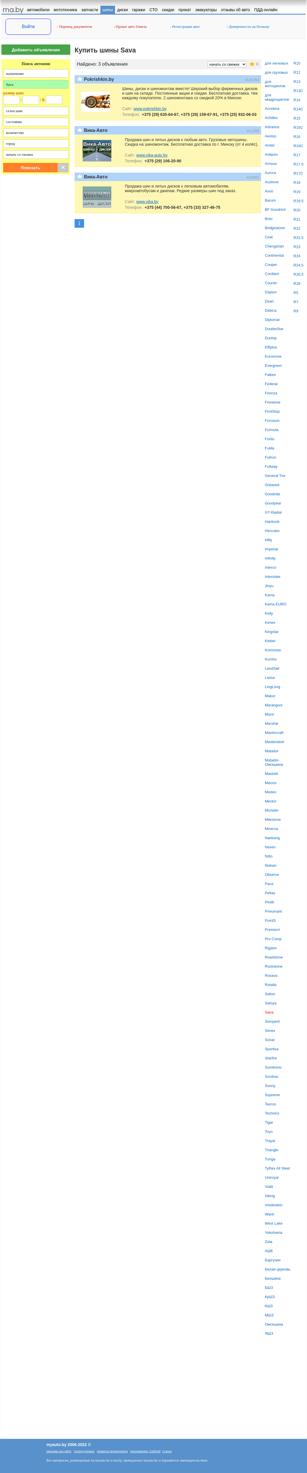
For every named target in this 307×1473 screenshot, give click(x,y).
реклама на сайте (58, 1451)
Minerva (271, 829)
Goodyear (273, 503)
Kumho (271, 659)
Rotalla (270, 985)
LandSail (272, 668)
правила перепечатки (112, 1451)
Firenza (271, 393)
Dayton (271, 292)
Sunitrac (272, 1076)
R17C (298, 173)
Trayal (270, 1141)
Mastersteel (274, 742)
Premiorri (272, 930)
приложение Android (145, 1451)
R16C (298, 146)
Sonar (270, 1040)
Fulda (269, 448)
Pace (269, 884)
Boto (269, 219)
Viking (270, 1196)
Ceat (269, 237)
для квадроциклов (277, 97)
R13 (297, 81)
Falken (270, 375)
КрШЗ (270, 1297)
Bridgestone (275, 228)
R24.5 (299, 265)
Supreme (272, 1095)
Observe (272, 874)
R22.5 (299, 237)
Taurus (270, 1104)
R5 (296, 293)
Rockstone (273, 966)
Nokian (270, 865)
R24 (297, 256)
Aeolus (270, 136)
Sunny (270, 1086)
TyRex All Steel (277, 1168)
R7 (296, 302)
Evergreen (273, 365)
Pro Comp (273, 939)
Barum (270, 200)
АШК (269, 1251)
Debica (270, 310)
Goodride (272, 494)
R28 (297, 283)
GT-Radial (273, 512)
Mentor (270, 801)
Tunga (270, 1159)
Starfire (271, 1058)
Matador (272, 751)
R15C (298, 127)
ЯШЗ (269, 1333)
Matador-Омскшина (274, 762)
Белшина (273, 1278)
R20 (297, 210)
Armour (271, 163)
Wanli (269, 1214)
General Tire (275, 476)
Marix (269, 714)
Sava (269, 1012)
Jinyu (269, 586)
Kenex (270, 622)
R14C (298, 109)
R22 (297, 228)
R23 (297, 247)
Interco (270, 567)
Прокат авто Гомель (130, 26)
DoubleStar (274, 329)
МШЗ (269, 1315)
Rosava (271, 975)
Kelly (269, 613)
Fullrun (270, 457)
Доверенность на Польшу (248, 26)
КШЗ (269, 1306)
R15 (297, 118)
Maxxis (270, 783)
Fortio (269, 439)
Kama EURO (275, 604)
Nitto (269, 856)
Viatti (269, 1186)
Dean (269, 301)
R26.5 (299, 274)
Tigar (269, 1122)
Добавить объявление (36, 49)
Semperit (272, 1021)
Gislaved (272, 485)
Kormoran (273, 650)
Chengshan (274, 246)
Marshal (271, 723)
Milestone (273, 819)
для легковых (276, 63)
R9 (296, 311)
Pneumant (273, 911)
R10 (297, 63)
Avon (269, 191)
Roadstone (274, 957)
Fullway (271, 466)
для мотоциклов (275, 83)
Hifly (268, 540)
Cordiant (272, 274)
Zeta (268, 1242)
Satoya (270, 1003)
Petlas (270, 893)
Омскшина (274, 1324)
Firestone (272, 402)
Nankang (272, 838)
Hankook (272, 521)
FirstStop (272, 411)
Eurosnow (273, 356)
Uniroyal (272, 1177)
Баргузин (273, 1260)
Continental (274, 255)
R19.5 (299, 201)
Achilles (271, 118)
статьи (167, 1451)
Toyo (269, 1131)
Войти (28, 26)
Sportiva (272, 1049)
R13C (298, 91)
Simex (270, 1030)
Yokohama (273, 1232)
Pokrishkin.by (99, 79)
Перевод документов (74, 26)
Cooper (271, 264)
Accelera (272, 108)
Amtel (269, 145)
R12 (297, 72)
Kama (270, 595)
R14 (297, 100)
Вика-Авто (95, 130)
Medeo (270, 792)
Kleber (270, 641)
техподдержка (84, 1451)
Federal (271, 384)
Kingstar (272, 632)
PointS (270, 920)
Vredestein (274, 1205)
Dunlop (271, 338)
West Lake (273, 1223)
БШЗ (269, 1287)
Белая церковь (277, 1269)
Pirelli (269, 902)
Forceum (272, 420)
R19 (297, 192)
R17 (297, 155)
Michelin (272, 810)
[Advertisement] (36, 269)
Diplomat (272, 319)
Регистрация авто (185, 26)
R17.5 (299, 164)
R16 (297, 137)
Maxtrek (271, 773)
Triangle (271, 1150)
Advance (272, 127)
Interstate (272, 576)
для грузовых (276, 72)
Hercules (272, 531)
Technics (272, 1113)
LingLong (272, 687)
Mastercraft (274, 732)
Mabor (270, 696)
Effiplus (271, 347)
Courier (271, 283)
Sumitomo (273, 1067)
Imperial (271, 549)
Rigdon (271, 948)
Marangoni (273, 705)
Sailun (270, 994)
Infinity (270, 558)
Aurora (270, 173)
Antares (271, 154)
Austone (272, 182)
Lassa (270, 677)
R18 (297, 182)
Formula (272, 430)
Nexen (270, 847)
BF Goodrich (275, 209)
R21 (297, 219)
